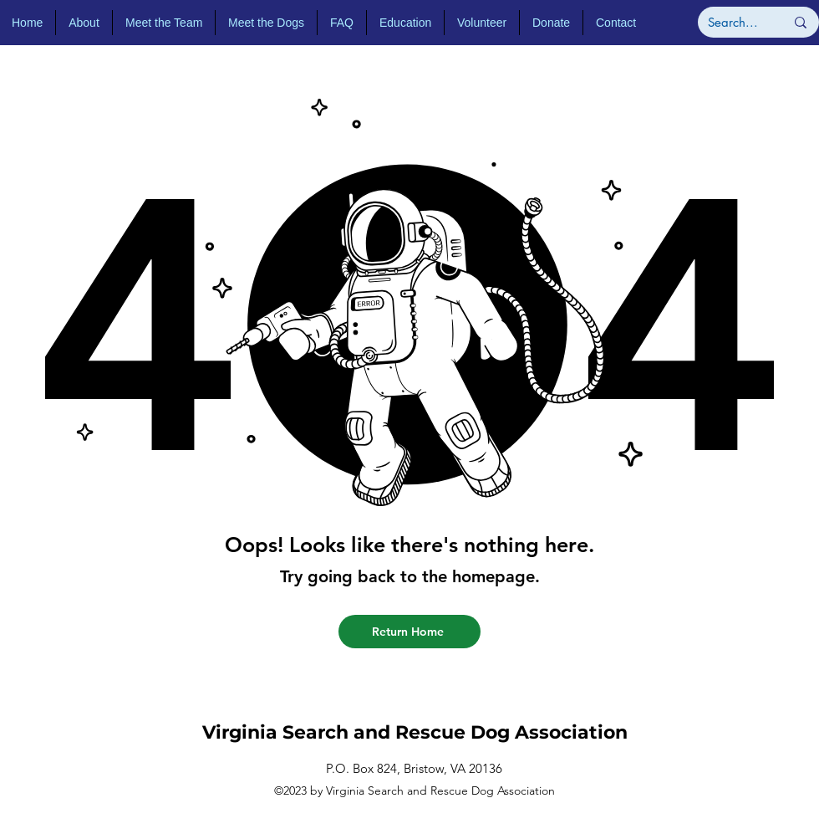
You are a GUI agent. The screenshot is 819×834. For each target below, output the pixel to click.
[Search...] (734, 22)
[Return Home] (409, 631)
